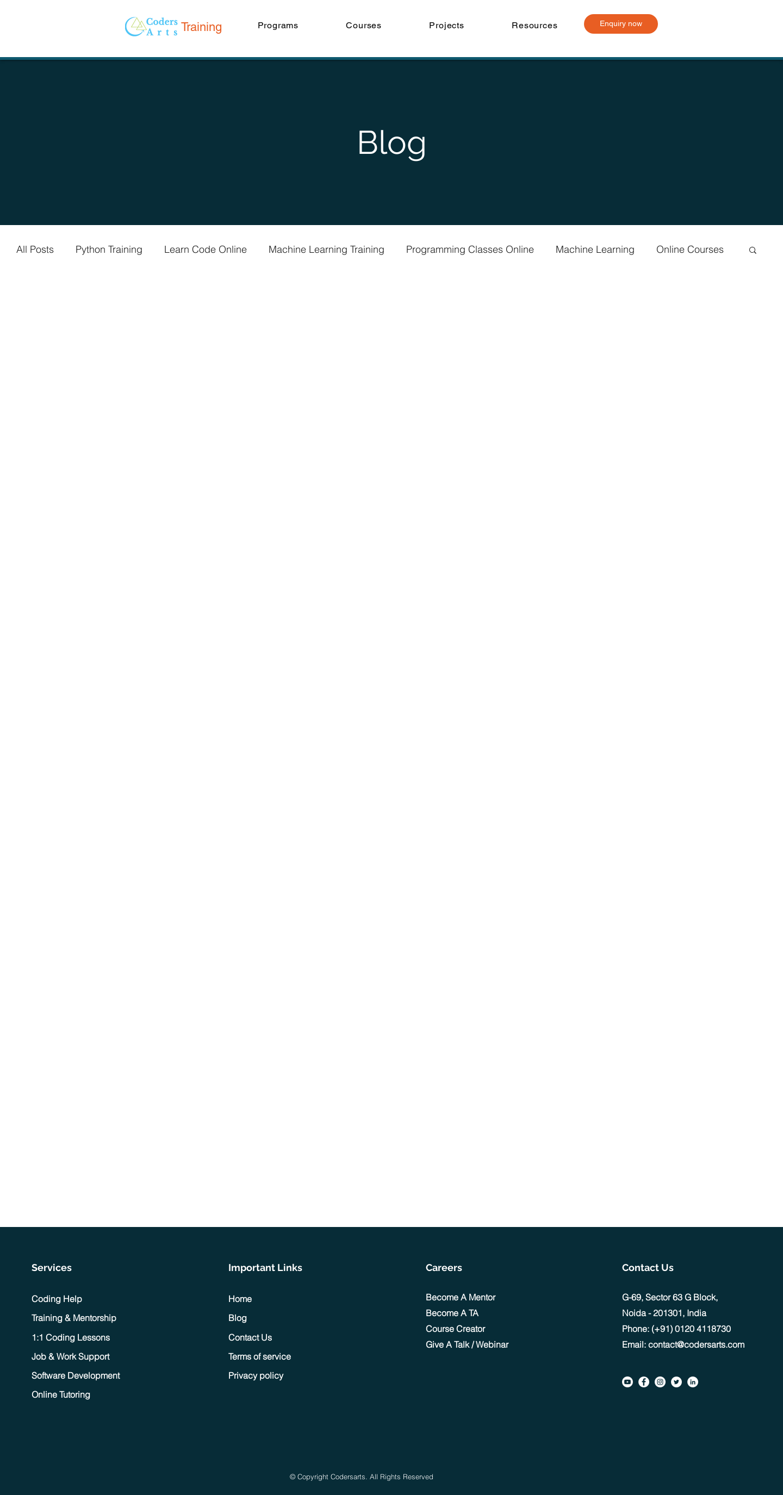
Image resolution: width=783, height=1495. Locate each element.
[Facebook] (643, 1381)
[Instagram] (660, 1381)
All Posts (35, 249)
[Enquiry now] (621, 24)
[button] (278, 25)
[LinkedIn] (692, 1381)
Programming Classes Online (470, 249)
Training (201, 27)
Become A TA (452, 1312)
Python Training (109, 249)
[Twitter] (676, 1381)
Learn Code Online (205, 249)
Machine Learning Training (326, 249)
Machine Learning (595, 249)
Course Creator (455, 1328)
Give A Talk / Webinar (467, 1344)
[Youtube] (627, 1381)
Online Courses (690, 249)
